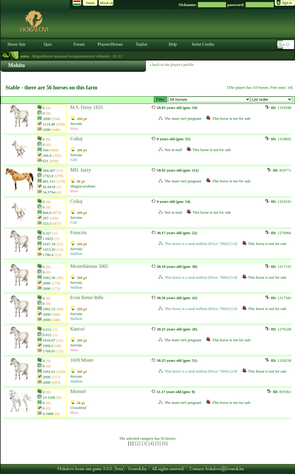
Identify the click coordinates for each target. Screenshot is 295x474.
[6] (165, 443)
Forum (78, 44)
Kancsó (77, 328)
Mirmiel (78, 391)
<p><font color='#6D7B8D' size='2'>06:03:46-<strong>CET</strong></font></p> (286, 45)
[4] (151, 443)
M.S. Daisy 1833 (86, 107)
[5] (158, 443)
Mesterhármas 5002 (89, 266)
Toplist (142, 44)
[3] (144, 443)
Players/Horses (110, 44)
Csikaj (76, 138)
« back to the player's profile (171, 64)
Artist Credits (203, 44)
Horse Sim (17, 44)
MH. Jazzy (80, 169)
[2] (138, 443)
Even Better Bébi (86, 297)
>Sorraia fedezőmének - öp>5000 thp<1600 (209, 99)
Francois (78, 232)
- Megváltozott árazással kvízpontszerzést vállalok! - (75, 56)
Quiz (48, 44)
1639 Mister (82, 360)
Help (173, 44)
